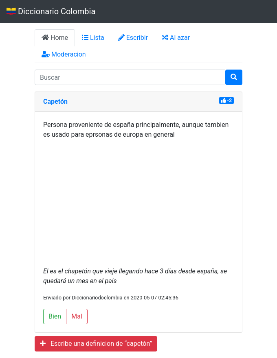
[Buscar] (233, 77)
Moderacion (64, 54)
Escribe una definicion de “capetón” (96, 343)
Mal (76, 316)
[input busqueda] (130, 77)
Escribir (133, 37)
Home (55, 37)
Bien (54, 316)
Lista (93, 37)
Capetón (55, 101)
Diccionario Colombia (51, 11)
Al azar (176, 37)
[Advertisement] (138, 203)
